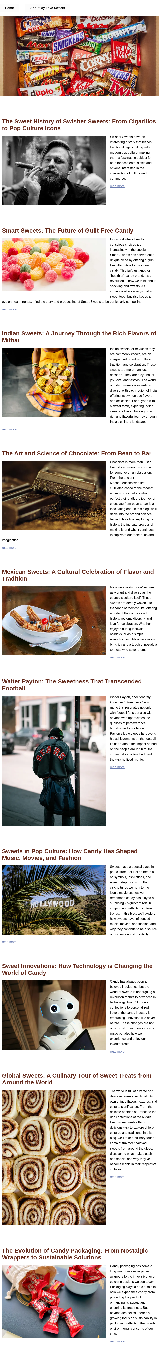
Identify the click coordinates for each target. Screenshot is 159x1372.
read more (117, 186)
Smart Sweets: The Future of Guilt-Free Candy (67, 230)
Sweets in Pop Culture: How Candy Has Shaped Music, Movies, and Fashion (70, 854)
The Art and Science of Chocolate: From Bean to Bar (76, 453)
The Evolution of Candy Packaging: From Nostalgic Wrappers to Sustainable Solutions (75, 1254)
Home (9, 8)
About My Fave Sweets (47, 8)
